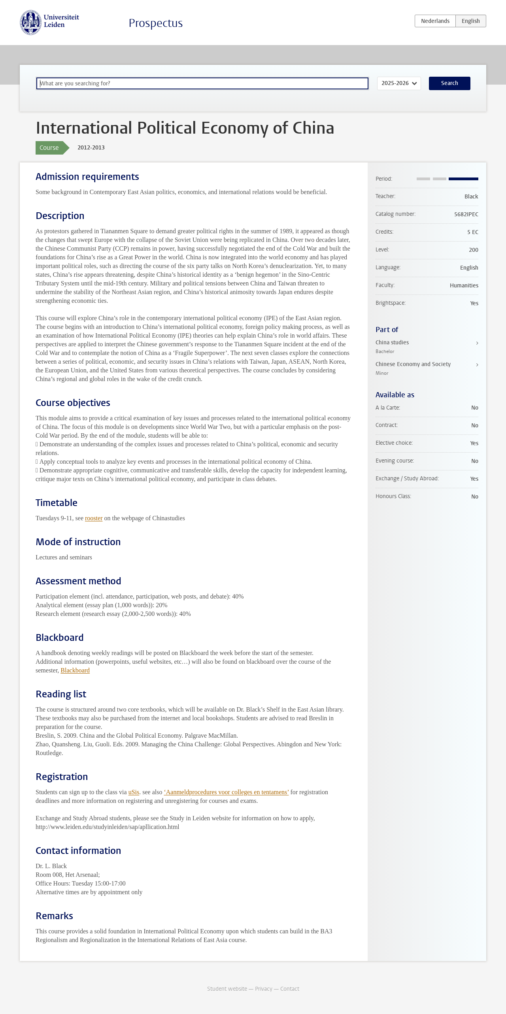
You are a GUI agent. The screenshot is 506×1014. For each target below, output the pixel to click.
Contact (289, 989)
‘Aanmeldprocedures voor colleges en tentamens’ (226, 792)
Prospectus (155, 23)
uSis (134, 792)
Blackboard (75, 670)
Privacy (263, 989)
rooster (93, 518)
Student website (227, 989)
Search (449, 83)
